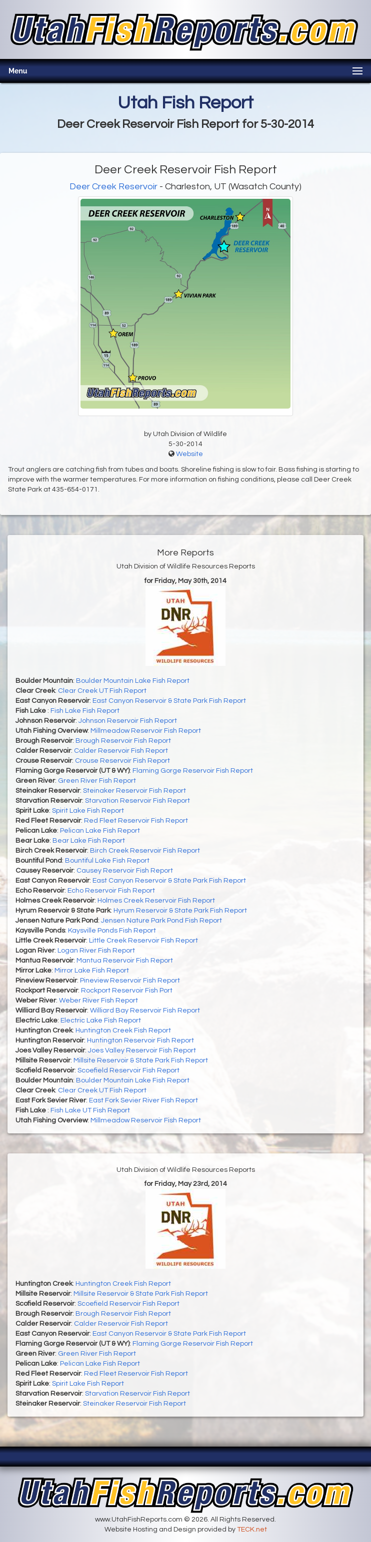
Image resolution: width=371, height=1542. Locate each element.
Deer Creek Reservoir (114, 186)
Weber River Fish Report (98, 1000)
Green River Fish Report (97, 780)
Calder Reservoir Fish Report (121, 750)
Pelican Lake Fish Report (100, 830)
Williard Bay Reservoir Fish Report (145, 1010)
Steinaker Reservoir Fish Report (134, 790)
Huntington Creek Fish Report (123, 1030)
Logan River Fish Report (96, 950)
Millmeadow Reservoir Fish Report (145, 730)
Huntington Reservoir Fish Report (140, 1040)
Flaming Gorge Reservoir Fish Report (192, 770)
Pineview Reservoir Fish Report (130, 980)
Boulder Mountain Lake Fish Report (133, 680)
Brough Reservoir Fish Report (123, 740)
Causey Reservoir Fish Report (124, 870)
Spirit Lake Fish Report (88, 810)
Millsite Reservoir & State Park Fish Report (141, 1060)
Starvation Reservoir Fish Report (137, 800)
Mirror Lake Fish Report (91, 970)
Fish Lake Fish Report (85, 710)
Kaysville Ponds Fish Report (112, 930)
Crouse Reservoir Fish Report (122, 760)
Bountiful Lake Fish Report (107, 860)
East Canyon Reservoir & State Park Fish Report (169, 700)
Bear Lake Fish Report (88, 840)
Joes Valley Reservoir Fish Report (142, 1050)
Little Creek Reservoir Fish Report (143, 940)
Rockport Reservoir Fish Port (126, 990)
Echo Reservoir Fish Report (111, 890)
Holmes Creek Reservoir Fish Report (156, 900)
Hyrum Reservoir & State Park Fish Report (180, 910)
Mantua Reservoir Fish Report (124, 960)
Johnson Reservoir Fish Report (127, 720)
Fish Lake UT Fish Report (90, 1110)
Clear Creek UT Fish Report (102, 690)
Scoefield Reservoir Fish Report (129, 1070)
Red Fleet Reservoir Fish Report (136, 820)
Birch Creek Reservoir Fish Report (145, 850)
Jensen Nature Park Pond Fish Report (161, 920)
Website (189, 454)
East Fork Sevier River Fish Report (143, 1100)
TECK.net (252, 1529)
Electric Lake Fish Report (100, 1020)
